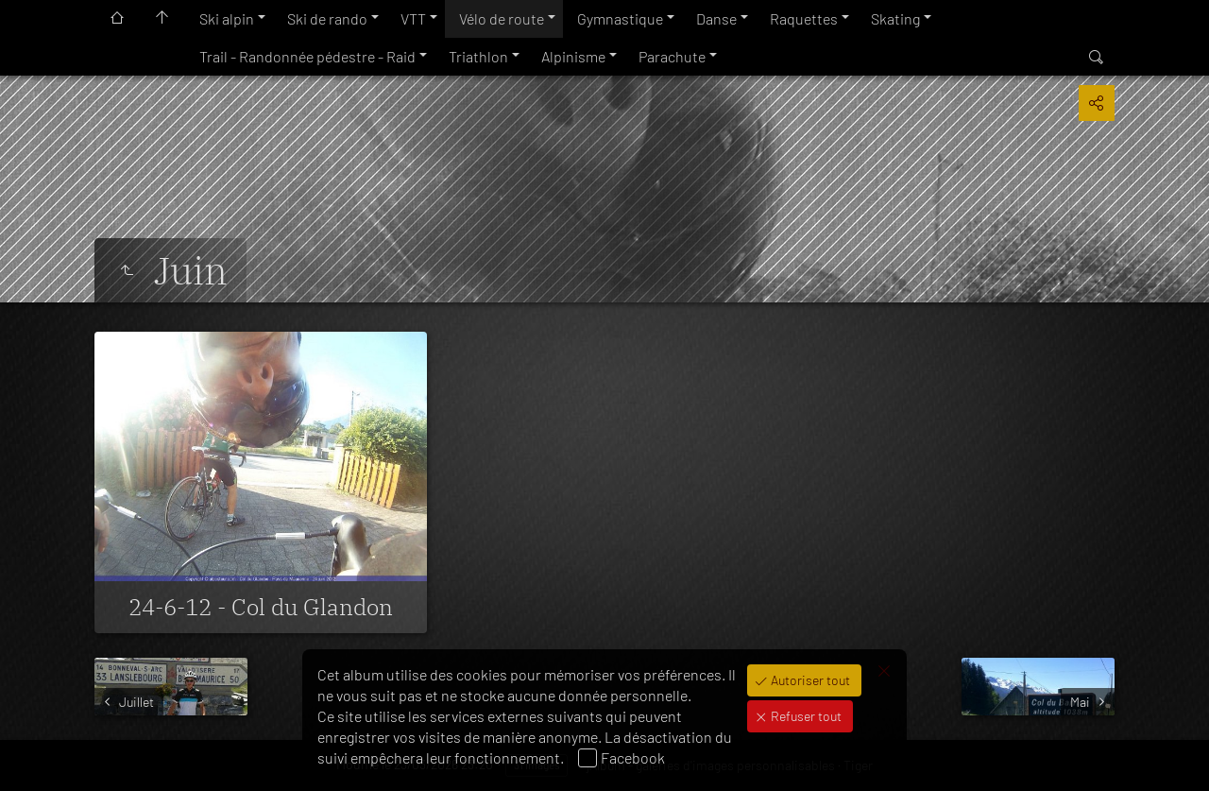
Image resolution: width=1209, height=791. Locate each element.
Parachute (672, 56)
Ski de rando (327, 18)
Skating (895, 18)
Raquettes (804, 18)
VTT (413, 18)
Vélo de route (501, 18)
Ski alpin (226, 18)
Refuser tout (805, 716)
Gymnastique (620, 18)
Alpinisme (573, 56)
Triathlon (478, 56)
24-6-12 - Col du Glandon (260, 607)
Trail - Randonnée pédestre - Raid (307, 56)
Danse (716, 18)
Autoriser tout (809, 680)
